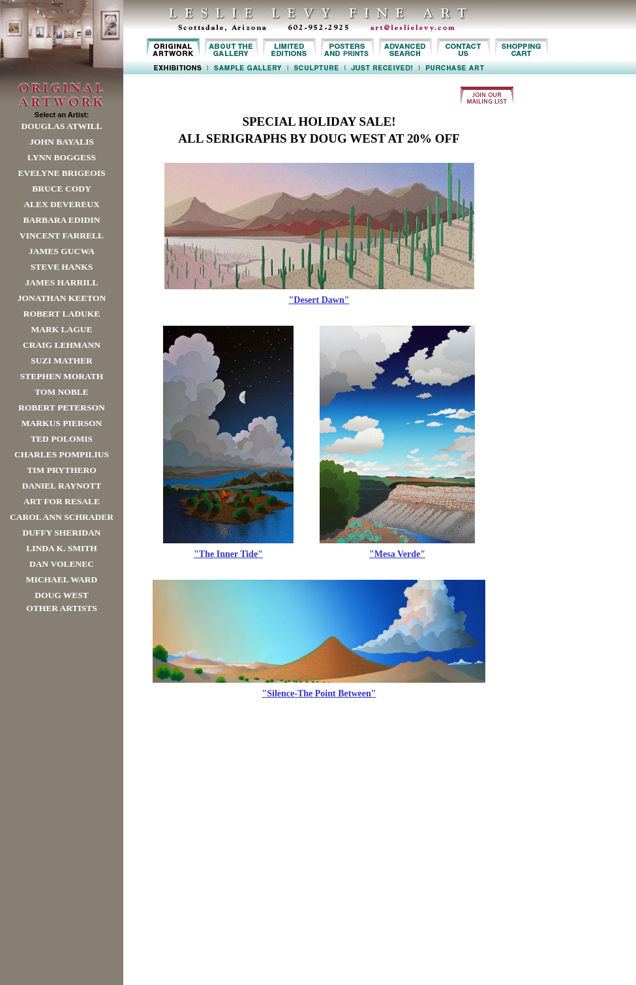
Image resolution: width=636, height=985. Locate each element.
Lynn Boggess (61, 157)
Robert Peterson (61, 407)
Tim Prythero (61, 470)
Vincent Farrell (62, 235)
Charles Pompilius (61, 454)
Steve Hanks (62, 267)
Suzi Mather (62, 360)
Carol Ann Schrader (62, 517)
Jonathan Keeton (62, 298)
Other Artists (61, 608)
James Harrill (61, 282)
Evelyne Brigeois (61, 173)
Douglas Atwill (62, 126)
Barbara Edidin (61, 220)
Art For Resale (61, 501)
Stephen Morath (62, 376)
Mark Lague (61, 329)
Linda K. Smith (61, 548)
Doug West (62, 595)
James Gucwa (62, 251)
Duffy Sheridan (62, 532)
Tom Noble (62, 392)
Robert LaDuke (61, 314)
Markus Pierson (62, 423)
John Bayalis (61, 142)
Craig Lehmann (61, 345)
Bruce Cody (61, 188)
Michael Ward (62, 579)
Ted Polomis (62, 439)
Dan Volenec (61, 564)
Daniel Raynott (61, 486)
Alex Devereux (61, 204)
